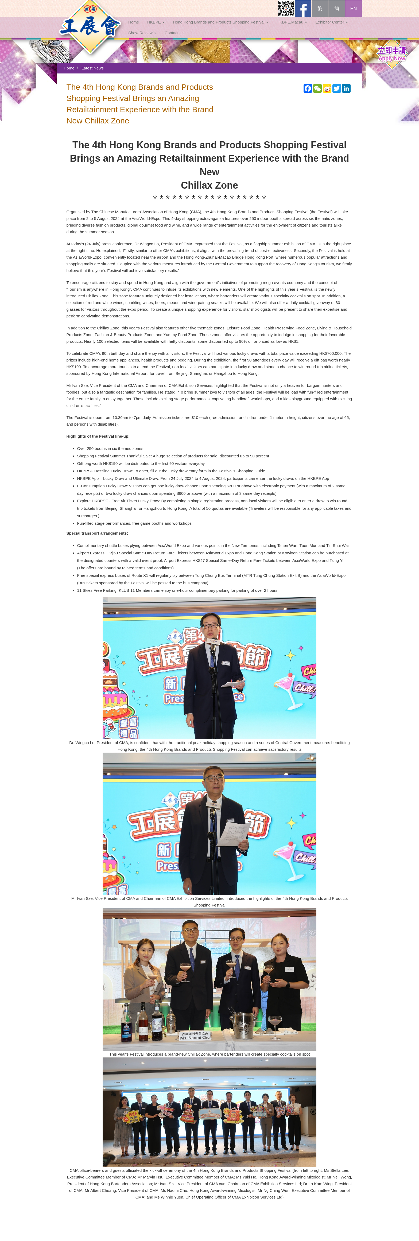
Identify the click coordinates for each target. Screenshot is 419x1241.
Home (133, 27)
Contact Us (174, 38)
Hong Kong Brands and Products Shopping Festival (220, 27)
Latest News (93, 68)
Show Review (142, 38)
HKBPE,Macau (292, 27)
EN (353, 14)
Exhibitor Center (331, 27)
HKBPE (156, 27)
